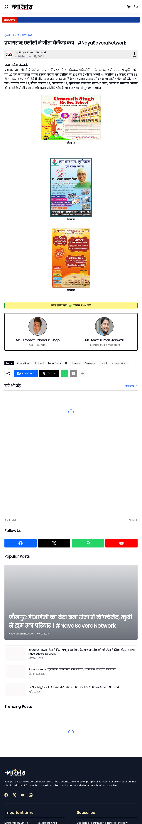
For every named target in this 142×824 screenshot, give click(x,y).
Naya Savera (72, 363)
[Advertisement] (41, 474)
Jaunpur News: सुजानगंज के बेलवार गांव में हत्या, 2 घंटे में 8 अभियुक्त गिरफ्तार (72, 669)
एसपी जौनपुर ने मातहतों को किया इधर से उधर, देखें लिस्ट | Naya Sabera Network (73, 687)
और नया (11, 520)
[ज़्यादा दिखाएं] (82, 373)
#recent (39, 363)
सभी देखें (129, 386)
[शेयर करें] (133, 54)
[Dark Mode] (129, 6)
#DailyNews (24, 35)
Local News (54, 363)
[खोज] (136, 6)
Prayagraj (90, 363)
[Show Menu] (5, 6)
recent (103, 363)
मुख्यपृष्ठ (9, 35)
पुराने (132, 520)
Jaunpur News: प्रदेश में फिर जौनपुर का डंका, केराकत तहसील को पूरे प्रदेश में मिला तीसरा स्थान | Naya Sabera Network (81, 652)
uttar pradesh (119, 363)
